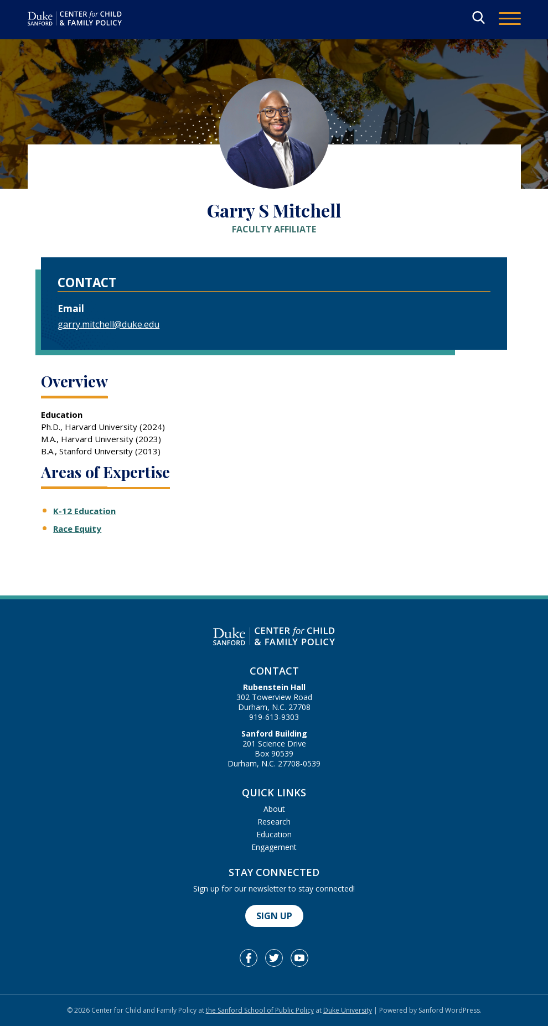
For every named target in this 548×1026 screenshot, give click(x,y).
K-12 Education (84, 510)
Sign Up (274, 916)
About (274, 809)
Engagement (274, 847)
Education (274, 834)
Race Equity (77, 528)
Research (274, 821)
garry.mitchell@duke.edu (108, 324)
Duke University (347, 1010)
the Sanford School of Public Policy (260, 1010)
